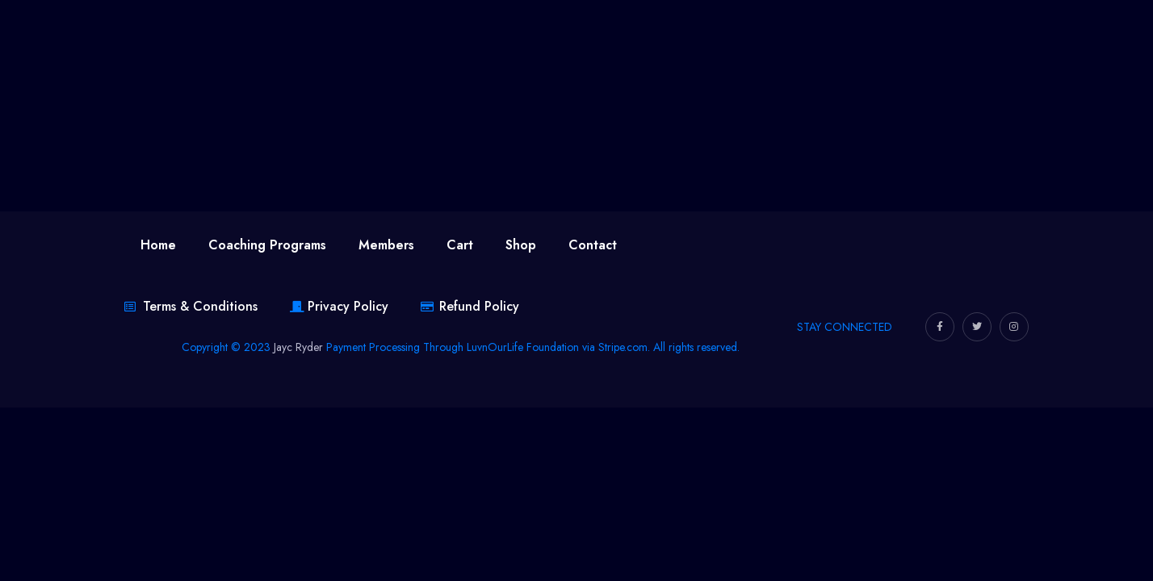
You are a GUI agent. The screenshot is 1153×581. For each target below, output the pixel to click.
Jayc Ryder (298, 347)
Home (158, 245)
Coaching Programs (267, 245)
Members (386, 245)
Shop (520, 245)
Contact (592, 245)
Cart (460, 245)
